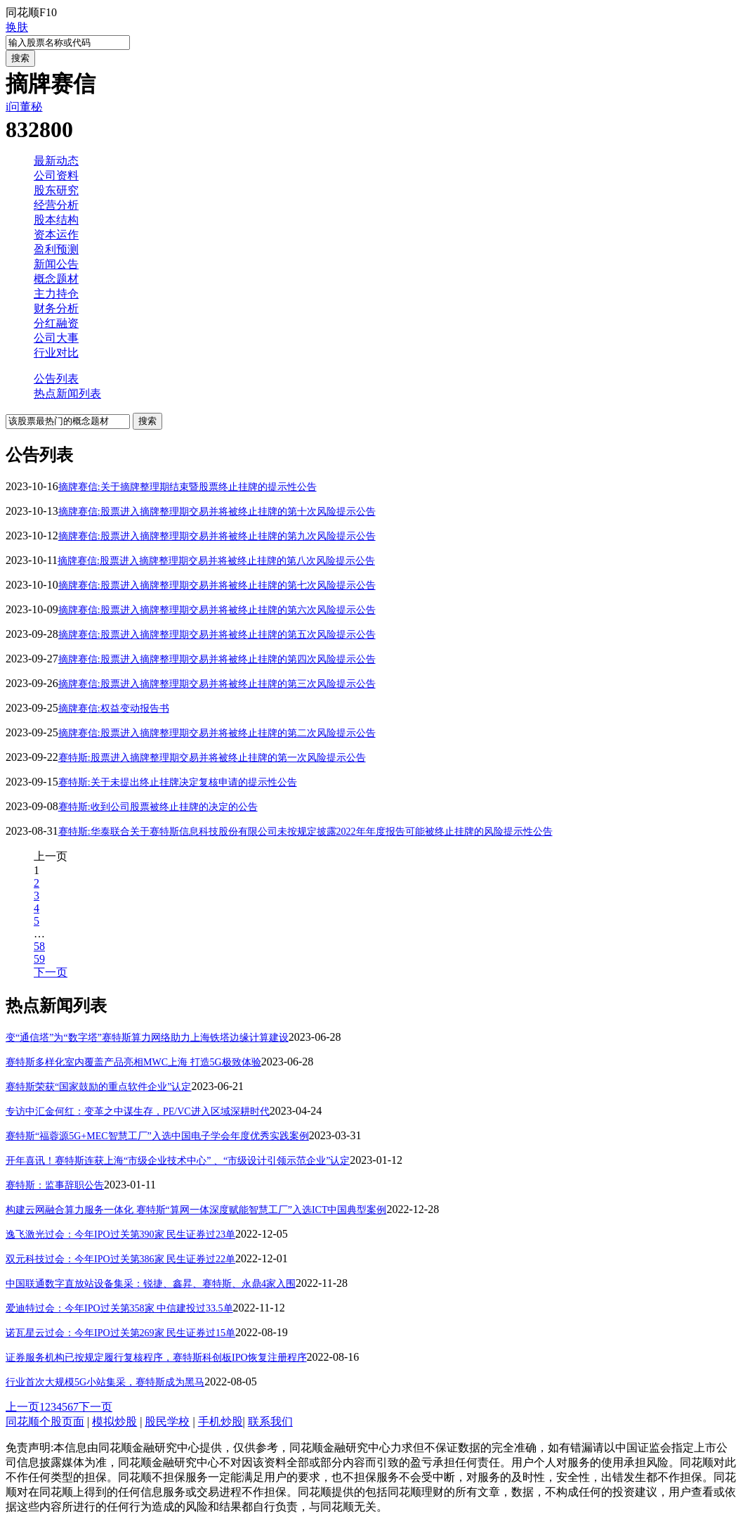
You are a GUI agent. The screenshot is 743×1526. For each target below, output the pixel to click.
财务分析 (56, 308)
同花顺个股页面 (45, 1422)
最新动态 (56, 161)
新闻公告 (56, 264)
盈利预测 (56, 249)
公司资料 (56, 175)
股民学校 (167, 1422)
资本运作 (56, 235)
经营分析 (56, 205)
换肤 (17, 27)
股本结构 (56, 220)
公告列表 (56, 379)
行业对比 (56, 353)
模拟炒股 (114, 1422)
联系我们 (270, 1422)
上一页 (22, 1407)
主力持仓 (56, 294)
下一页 (50, 972)
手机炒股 (220, 1422)
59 (39, 959)
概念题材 (56, 279)
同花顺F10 (31, 12)
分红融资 (56, 323)
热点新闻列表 (67, 393)
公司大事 (56, 338)
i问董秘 (24, 107)
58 (39, 946)
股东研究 (56, 190)
